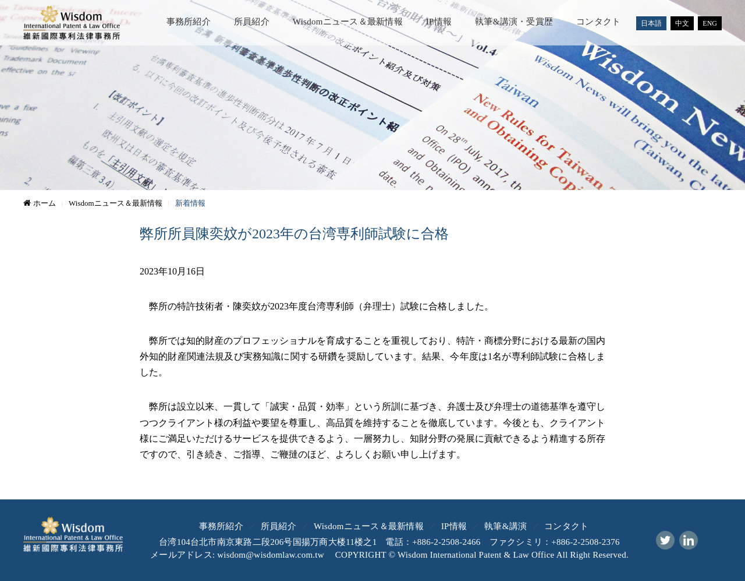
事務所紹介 (188, 21)
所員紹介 (251, 21)
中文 (682, 23)
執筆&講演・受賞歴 (514, 21)
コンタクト (598, 21)
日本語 (651, 23)
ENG (710, 23)
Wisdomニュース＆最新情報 (348, 21)
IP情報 (439, 21)
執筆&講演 (505, 526)
